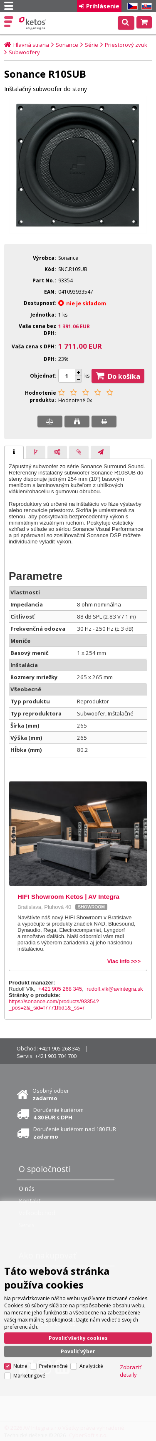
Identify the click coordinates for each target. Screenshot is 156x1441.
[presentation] (14, 452)
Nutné (20, 1366)
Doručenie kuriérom (58, 1113)
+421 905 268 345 (60, 989)
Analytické (91, 1366)
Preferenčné (53, 1366)
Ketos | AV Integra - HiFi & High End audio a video (33, 23)
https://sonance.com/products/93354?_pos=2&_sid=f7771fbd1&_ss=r (54, 1004)
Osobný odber (50, 1094)
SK (145, 6)
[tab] (14, 452)
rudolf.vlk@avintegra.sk (115, 989)
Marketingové (29, 1375)
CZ (131, 6)
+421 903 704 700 (56, 1056)
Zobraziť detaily (130, 1370)
